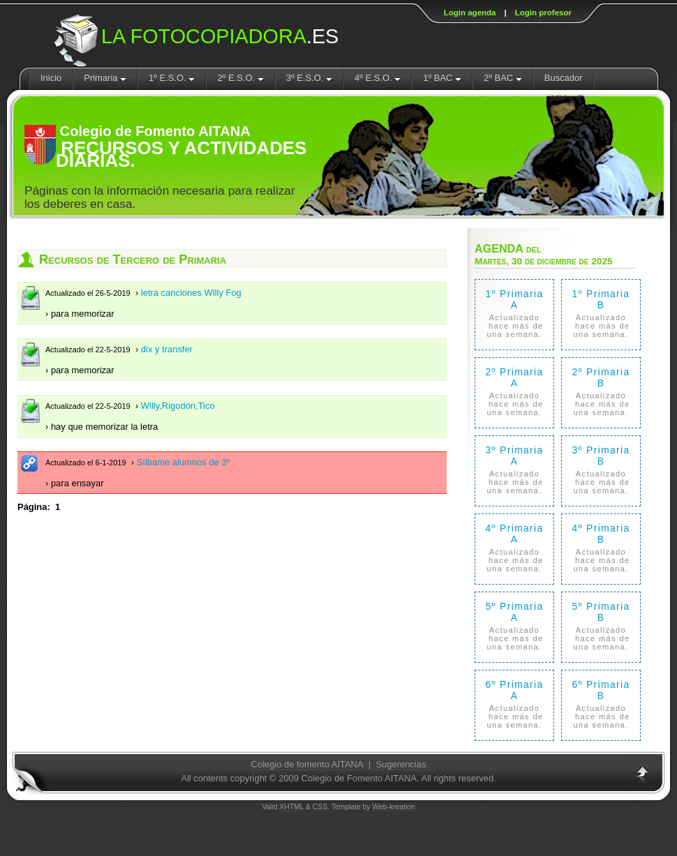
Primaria (105, 78)
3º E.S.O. (309, 78)
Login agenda (470, 12)
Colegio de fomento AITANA (307, 764)
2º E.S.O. (240, 78)
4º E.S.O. (378, 78)
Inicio (50, 78)
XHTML (291, 807)
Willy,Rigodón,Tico (178, 405)
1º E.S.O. (172, 78)
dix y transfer (167, 349)
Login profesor (543, 12)
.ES (219, 36)
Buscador (563, 78)
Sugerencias (400, 764)
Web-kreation (393, 807)
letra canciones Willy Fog (191, 292)
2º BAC (503, 78)
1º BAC (442, 78)
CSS (320, 807)
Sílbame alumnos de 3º (183, 462)
